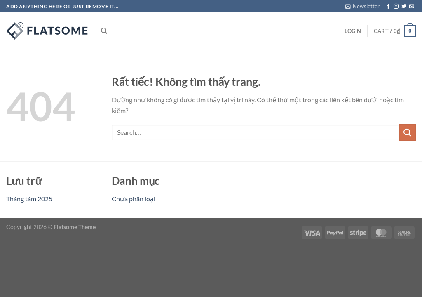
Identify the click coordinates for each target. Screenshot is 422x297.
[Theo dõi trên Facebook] (388, 6)
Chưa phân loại (133, 199)
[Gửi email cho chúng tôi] (411, 6)
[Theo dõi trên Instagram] (396, 6)
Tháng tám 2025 (29, 199)
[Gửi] (407, 132)
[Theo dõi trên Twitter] (403, 6)
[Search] (104, 31)
